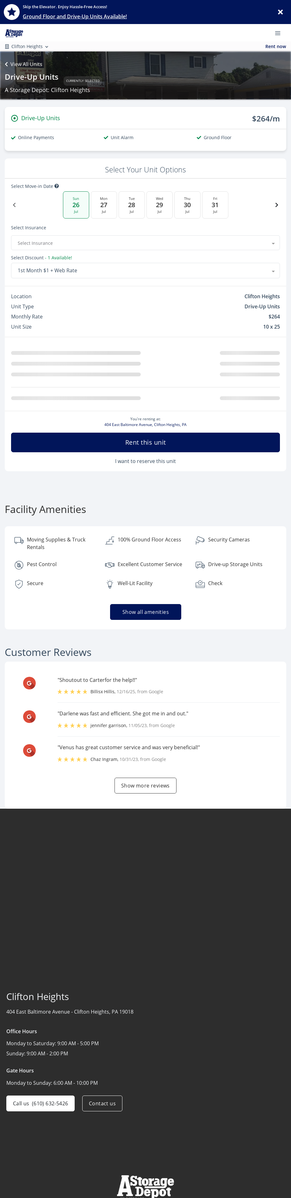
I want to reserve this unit (145, 463)
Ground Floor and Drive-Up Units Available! (75, 16)
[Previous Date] (14, 205)
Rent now (275, 46)
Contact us (102, 1105)
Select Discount (27, 258)
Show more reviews (145, 788)
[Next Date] (277, 205)
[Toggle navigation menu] (280, 32)
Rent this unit (145, 445)
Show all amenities (145, 614)
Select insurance (28, 227)
